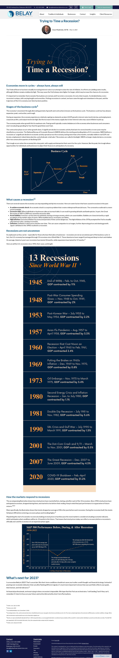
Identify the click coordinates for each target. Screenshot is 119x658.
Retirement (36, 636)
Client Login (86, 2)
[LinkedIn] (71, 2)
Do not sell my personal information (94, 653)
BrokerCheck (85, 638)
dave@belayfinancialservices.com (56, 2)
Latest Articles (38, 651)
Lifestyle (36, 649)
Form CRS (56, 635)
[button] (42, 8)
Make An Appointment (103, 2)
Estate (35, 640)
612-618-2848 (39, 2)
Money (35, 647)
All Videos (36, 653)
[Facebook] (76, 2)
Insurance (36, 643)
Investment (36, 638)
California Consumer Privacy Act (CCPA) (100, 652)
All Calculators (38, 656)
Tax (34, 645)
